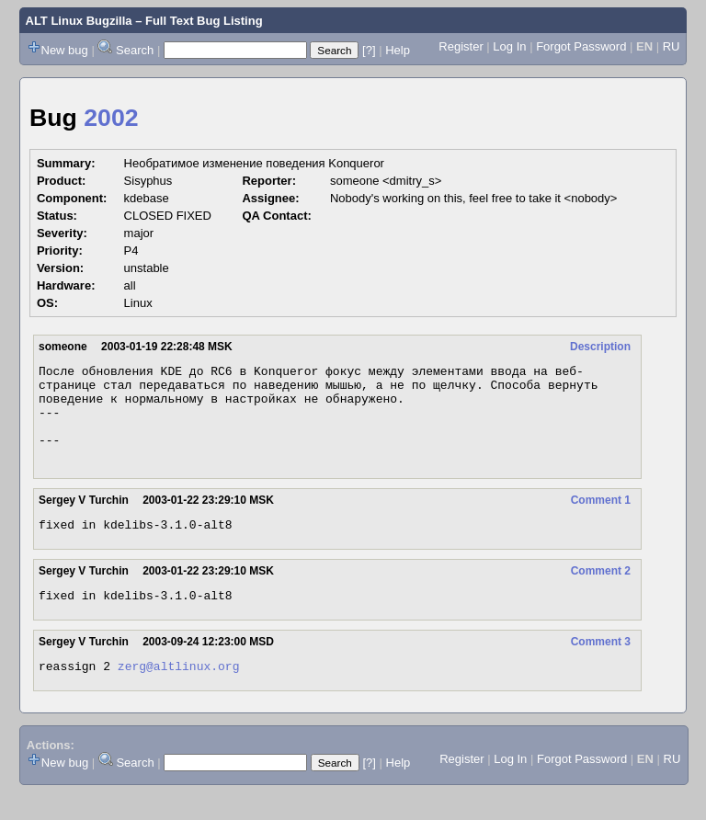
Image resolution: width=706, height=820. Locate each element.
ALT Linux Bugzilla (79, 21)
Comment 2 (601, 593)
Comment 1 (601, 519)
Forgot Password (581, 46)
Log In (509, 46)
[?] (368, 50)
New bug (64, 50)
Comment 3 (601, 666)
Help (397, 50)
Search (135, 50)
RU (671, 46)
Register (460, 46)
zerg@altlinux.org (179, 693)
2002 (111, 117)
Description (600, 346)
